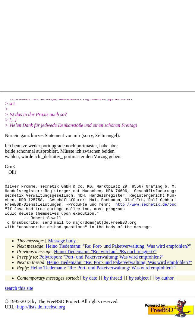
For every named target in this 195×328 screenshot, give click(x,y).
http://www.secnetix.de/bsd (146, 209)
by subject (139, 287)
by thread (113, 287)
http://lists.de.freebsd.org (41, 316)
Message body (62, 250)
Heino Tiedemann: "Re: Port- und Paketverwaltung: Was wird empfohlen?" (118, 256)
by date (90, 287)
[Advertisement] (100, 47)
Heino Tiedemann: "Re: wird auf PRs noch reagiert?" (105, 261)
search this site (19, 298)
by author (164, 287)
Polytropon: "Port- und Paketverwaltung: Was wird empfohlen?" (101, 266)
